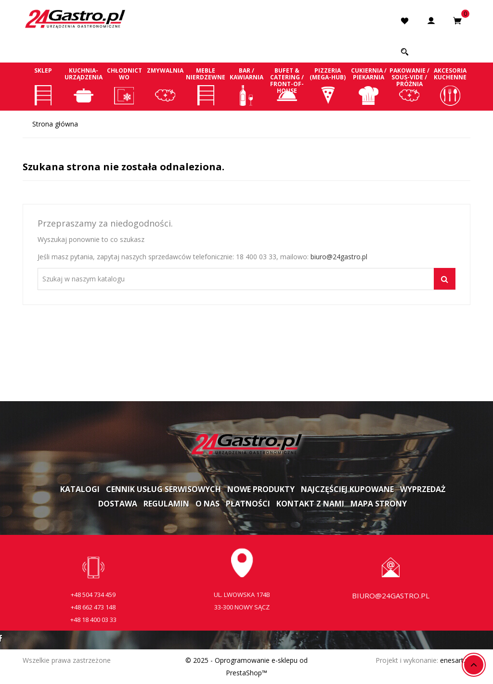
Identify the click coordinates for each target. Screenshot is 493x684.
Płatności (248, 503)
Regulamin (166, 503)
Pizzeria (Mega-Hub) (328, 86)
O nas (207, 503)
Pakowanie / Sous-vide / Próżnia (409, 86)
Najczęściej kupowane (347, 489)
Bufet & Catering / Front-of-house (287, 86)
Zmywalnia (165, 86)
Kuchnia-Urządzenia (84, 86)
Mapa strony (378, 503)
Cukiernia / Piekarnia (368, 86)
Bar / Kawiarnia (246, 86)
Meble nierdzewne (205, 86)
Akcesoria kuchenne (449, 86)
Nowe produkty (261, 489)
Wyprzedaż (422, 489)
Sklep (43, 86)
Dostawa (117, 503)
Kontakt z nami (310, 503)
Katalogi (80, 489)
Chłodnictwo (124, 86)
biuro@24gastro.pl (339, 256)
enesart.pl (455, 660)
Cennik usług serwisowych (163, 489)
